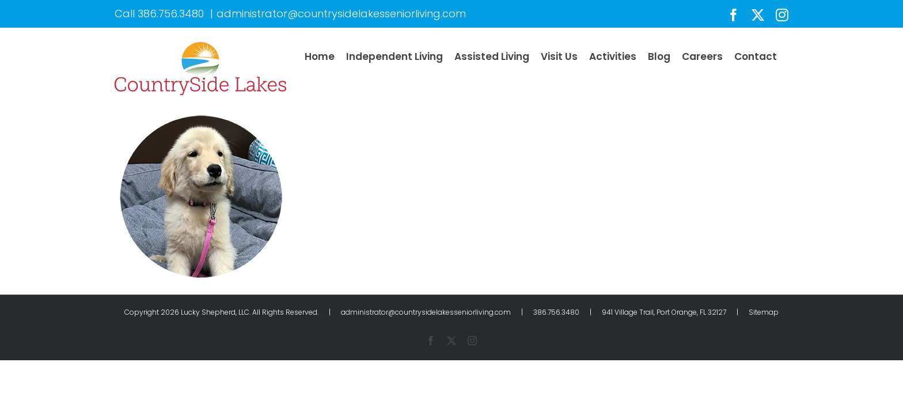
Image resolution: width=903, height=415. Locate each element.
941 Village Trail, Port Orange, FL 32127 (664, 312)
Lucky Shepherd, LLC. (216, 312)
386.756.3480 (171, 13)
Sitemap (764, 312)
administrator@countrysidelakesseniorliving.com (341, 13)
